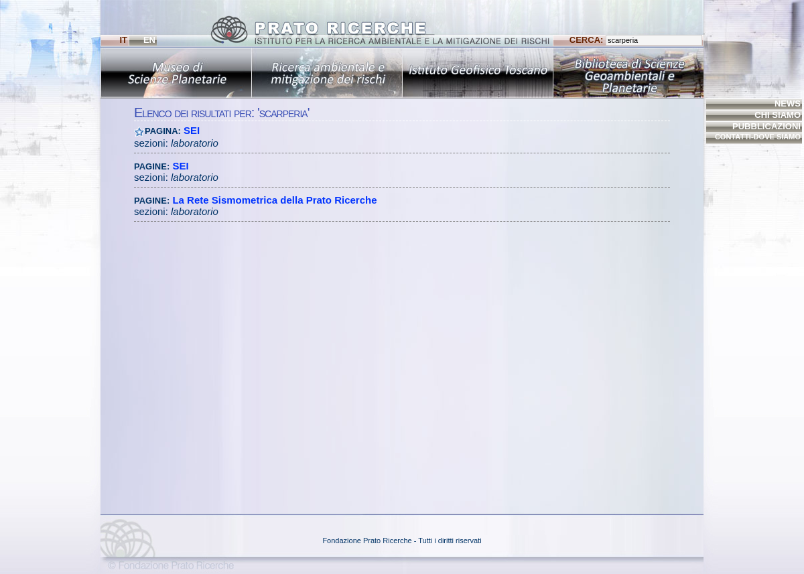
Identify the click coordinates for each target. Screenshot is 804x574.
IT (123, 40)
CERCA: (636, 40)
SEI (192, 130)
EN (149, 40)
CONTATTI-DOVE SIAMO (758, 137)
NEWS (788, 103)
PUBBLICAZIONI (766, 126)
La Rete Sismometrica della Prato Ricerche (274, 200)
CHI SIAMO (777, 115)
